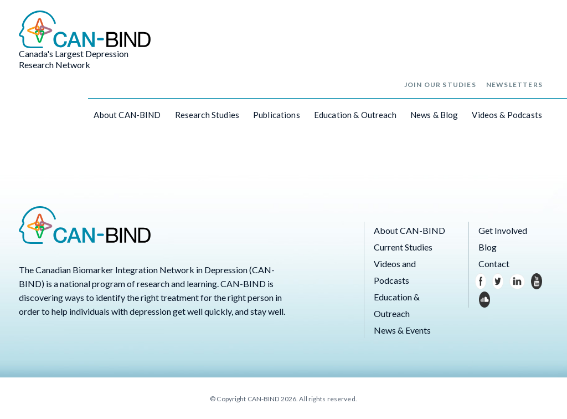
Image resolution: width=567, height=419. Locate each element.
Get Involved (502, 230)
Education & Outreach (355, 115)
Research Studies (207, 115)
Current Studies (403, 247)
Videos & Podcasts (507, 115)
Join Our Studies (440, 84)
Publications (276, 115)
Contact (493, 263)
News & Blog (434, 115)
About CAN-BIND (127, 115)
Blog (487, 247)
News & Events (402, 330)
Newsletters (514, 84)
